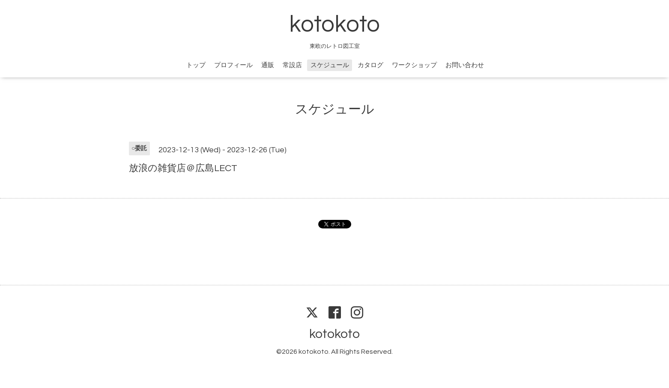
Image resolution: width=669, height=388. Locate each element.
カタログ (370, 65)
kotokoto (334, 24)
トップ (196, 65)
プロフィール (233, 65)
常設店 (292, 65)
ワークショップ (414, 65)
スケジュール (330, 65)
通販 (267, 65)
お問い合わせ (464, 65)
